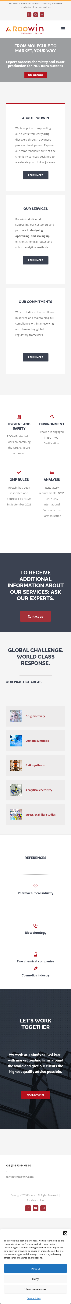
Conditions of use (36, 1200)
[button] (65, 1233)
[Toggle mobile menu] (63, 29)
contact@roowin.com (20, 1177)
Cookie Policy (34, 1298)
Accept (35, 1268)
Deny (35, 1279)
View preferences (36, 1289)
